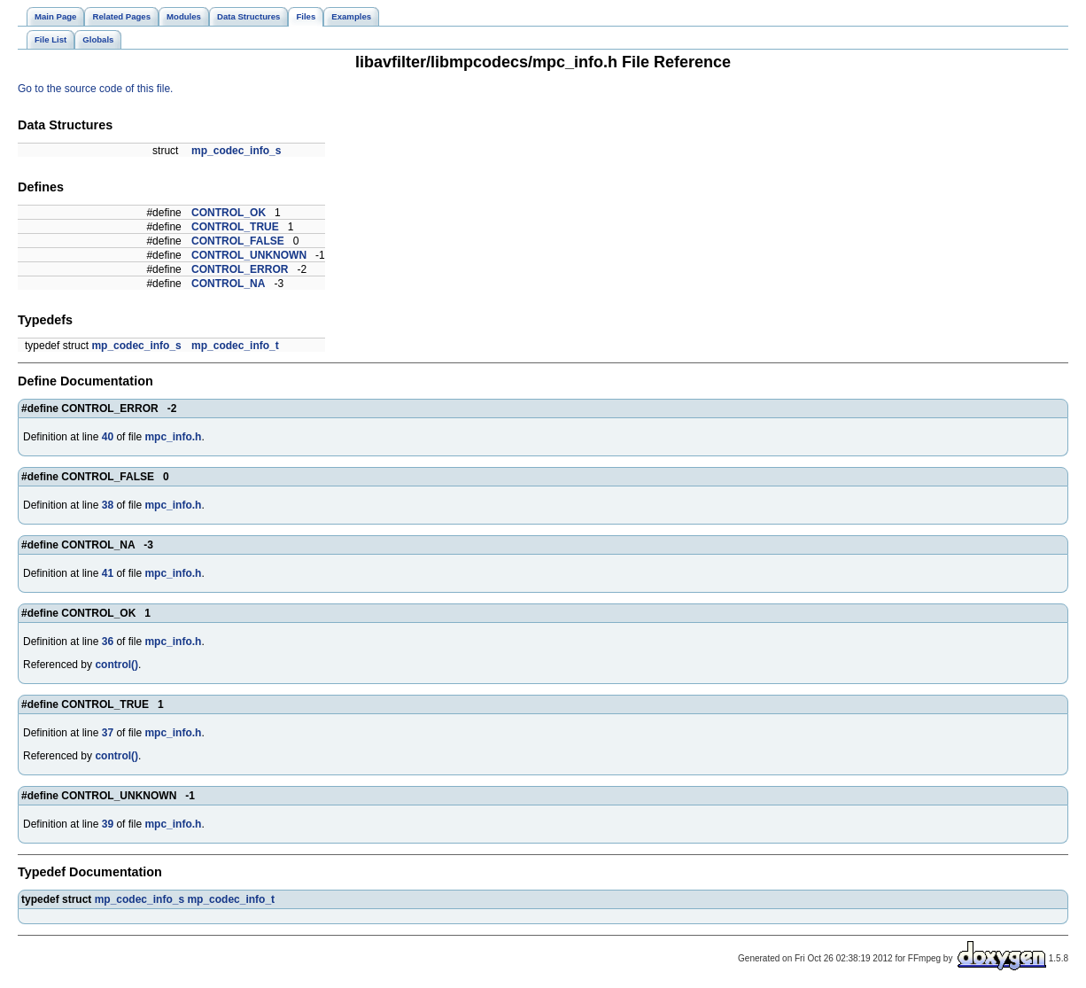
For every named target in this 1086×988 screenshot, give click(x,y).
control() (116, 664)
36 (107, 641)
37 (107, 733)
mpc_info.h (172, 437)
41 (107, 573)
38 (107, 505)
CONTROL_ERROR (239, 269)
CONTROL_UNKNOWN (248, 255)
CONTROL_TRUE (235, 227)
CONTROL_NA (228, 283)
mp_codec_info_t (235, 345)
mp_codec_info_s (236, 150)
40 (107, 437)
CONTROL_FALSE (237, 241)
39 (107, 824)
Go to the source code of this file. (95, 88)
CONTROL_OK (228, 212)
